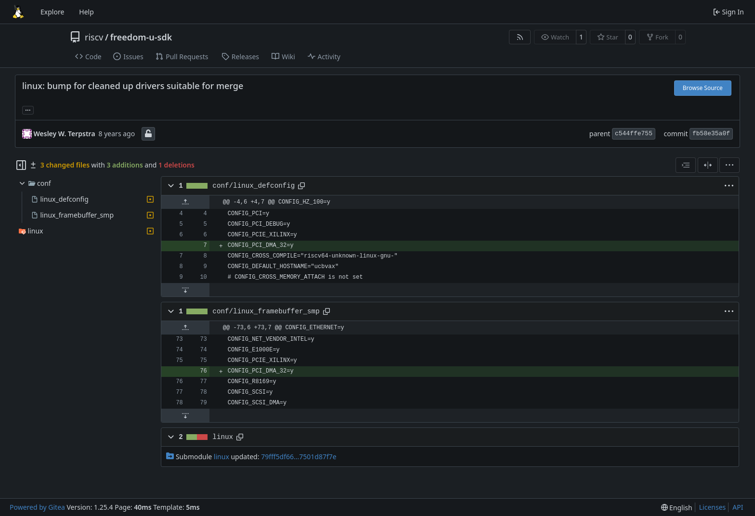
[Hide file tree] (21, 165)
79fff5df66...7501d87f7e (299, 456)
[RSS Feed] (520, 37)
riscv (94, 37)
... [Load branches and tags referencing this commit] (28, 109)
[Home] (18, 12)
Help (86, 11)
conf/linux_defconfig (253, 186)
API (737, 507)
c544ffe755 (633, 133)
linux (222, 437)
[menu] (729, 165)
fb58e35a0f (711, 133)
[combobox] (686, 165)
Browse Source (703, 88)
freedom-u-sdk (141, 37)
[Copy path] (301, 186)
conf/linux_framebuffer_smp (265, 311)
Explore (52, 11)
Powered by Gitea (37, 507)
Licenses (712, 507)
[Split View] (708, 165)
